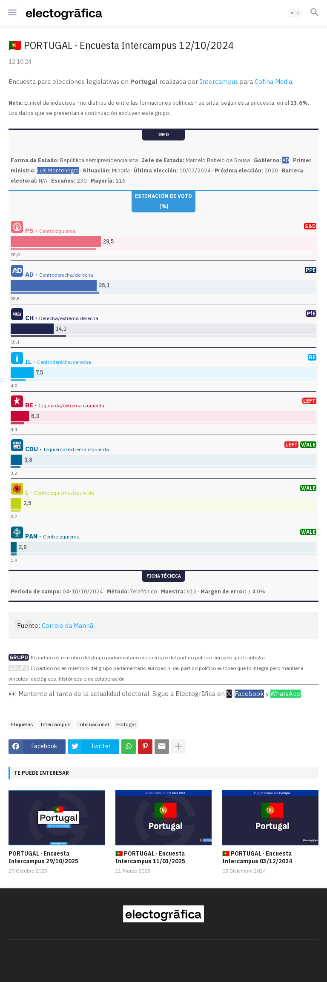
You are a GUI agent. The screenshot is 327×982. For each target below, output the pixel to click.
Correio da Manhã (67, 625)
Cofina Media (273, 81)
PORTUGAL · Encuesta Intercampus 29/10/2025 (43, 857)
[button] (11, 13)
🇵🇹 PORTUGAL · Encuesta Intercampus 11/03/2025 (150, 857)
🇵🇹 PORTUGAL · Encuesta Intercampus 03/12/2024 (257, 857)
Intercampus (219, 81)
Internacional (93, 724)
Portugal (126, 724)
